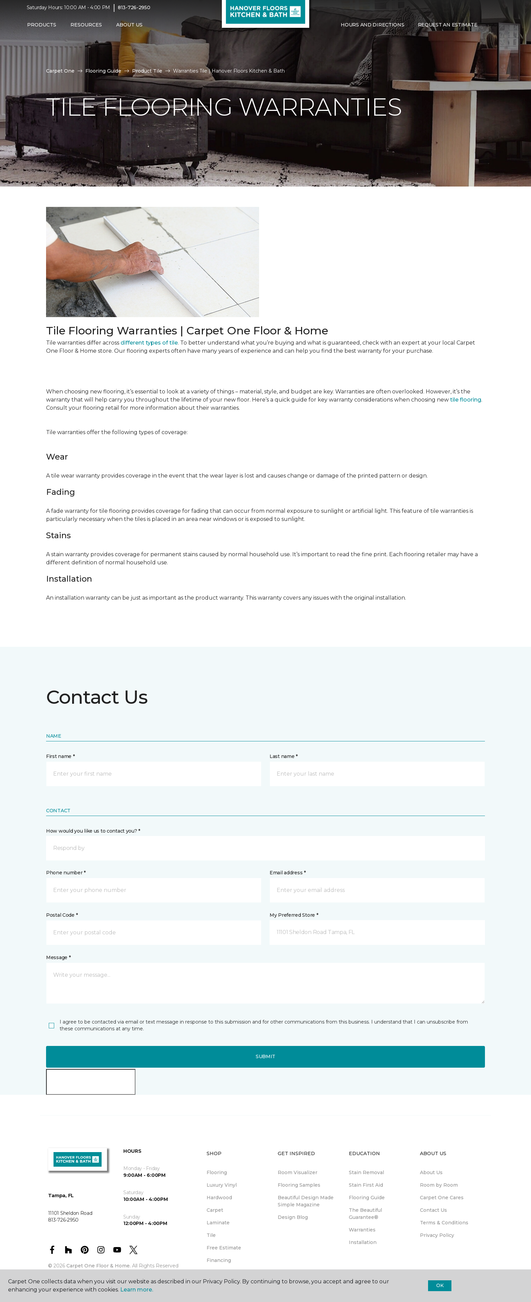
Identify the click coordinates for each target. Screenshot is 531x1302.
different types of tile (149, 342)
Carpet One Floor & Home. (98, 1266)
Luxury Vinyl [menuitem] (222, 1185)
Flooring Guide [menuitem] (367, 1197)
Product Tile (147, 71)
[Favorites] (497, 30)
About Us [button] (129, 29)
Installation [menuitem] (363, 1242)
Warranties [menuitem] (362, 1230)
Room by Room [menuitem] (439, 1185)
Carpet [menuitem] (215, 1210)
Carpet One (60, 71)
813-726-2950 (134, 12)
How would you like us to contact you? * (93, 831)
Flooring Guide (103, 71)
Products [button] (41, 29)
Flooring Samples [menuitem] (299, 1185)
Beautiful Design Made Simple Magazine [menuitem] (306, 1201)
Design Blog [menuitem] (293, 1217)
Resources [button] (86, 29)
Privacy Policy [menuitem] (437, 1235)
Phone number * (66, 872)
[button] (489, 30)
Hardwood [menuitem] (219, 1197)
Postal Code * (62, 915)
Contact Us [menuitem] (433, 1210)
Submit (265, 1056)
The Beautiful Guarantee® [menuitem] (365, 1213)
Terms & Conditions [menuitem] (444, 1223)
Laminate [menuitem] (218, 1223)
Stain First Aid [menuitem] (366, 1185)
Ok (439, 1285)
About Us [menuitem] (431, 1172)
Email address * (288, 872)
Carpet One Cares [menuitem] (442, 1197)
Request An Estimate (447, 29)
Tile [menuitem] (211, 1235)
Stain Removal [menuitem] (366, 1172)
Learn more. (136, 1289)
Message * (58, 957)
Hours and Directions (372, 29)
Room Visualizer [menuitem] (297, 1172)
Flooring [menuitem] (217, 1172)
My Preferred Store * (294, 915)
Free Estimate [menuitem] (224, 1248)
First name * (60, 756)
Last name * (284, 756)
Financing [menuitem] (219, 1260)
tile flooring (465, 399)
